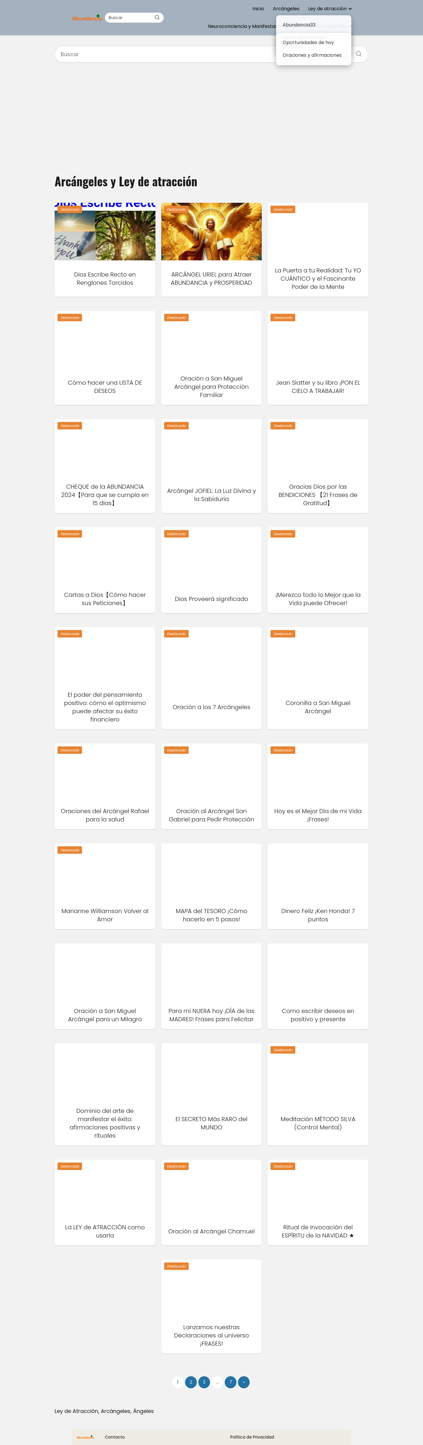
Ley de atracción (327, 8)
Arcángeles (286, 8)
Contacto (115, 1437)
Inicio (258, 8)
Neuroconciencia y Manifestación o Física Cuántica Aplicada (277, 26)
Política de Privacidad (252, 1437)
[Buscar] (157, 17)
